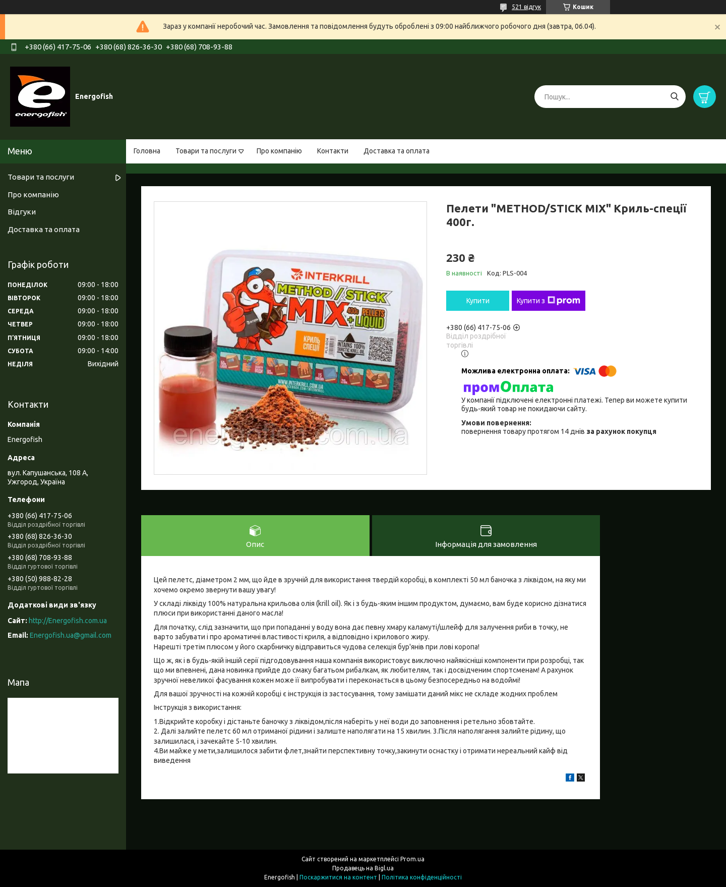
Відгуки (22, 211)
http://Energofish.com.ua (68, 621)
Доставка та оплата (397, 151)
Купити (478, 301)
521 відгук (526, 7)
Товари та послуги (205, 151)
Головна (147, 151)
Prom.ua (412, 859)
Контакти (332, 151)
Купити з (548, 300)
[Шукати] (674, 96)
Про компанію (279, 151)
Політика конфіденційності (422, 877)
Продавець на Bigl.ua (363, 868)
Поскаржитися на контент (338, 877)
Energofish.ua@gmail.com (70, 635)
